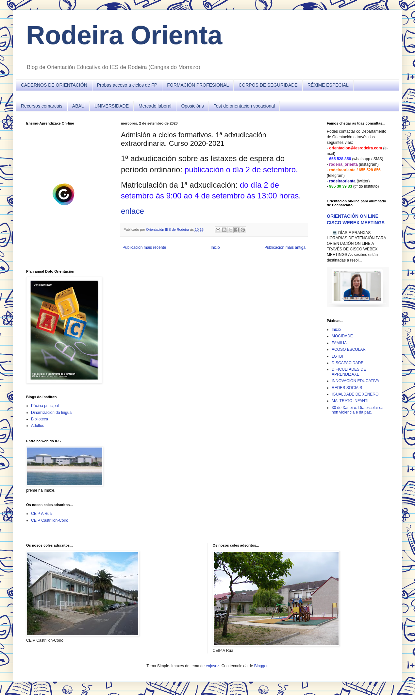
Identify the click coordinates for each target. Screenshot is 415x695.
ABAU (78, 106)
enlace (132, 211)
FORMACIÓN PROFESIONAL (198, 85)
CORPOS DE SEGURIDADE (268, 85)
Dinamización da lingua (51, 412)
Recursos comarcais (41, 106)
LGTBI (337, 356)
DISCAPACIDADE (347, 363)
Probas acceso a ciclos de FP (127, 85)
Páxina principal (45, 405)
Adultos (37, 425)
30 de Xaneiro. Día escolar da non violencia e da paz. (358, 410)
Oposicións (192, 106)
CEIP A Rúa (41, 513)
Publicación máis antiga (285, 247)
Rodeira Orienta (124, 35)
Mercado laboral (155, 106)
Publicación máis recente (144, 247)
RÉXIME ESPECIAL (328, 85)
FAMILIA (339, 343)
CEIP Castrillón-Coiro (49, 520)
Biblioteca (39, 419)
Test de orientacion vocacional (244, 106)
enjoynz (212, 666)
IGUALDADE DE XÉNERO (355, 394)
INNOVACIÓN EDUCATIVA (355, 381)
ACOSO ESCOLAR (349, 349)
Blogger (261, 666)
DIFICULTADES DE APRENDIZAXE (349, 371)
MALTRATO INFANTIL (351, 400)
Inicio (215, 247)
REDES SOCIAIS (347, 387)
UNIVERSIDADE (111, 106)
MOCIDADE (342, 336)
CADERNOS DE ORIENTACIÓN (54, 85)
